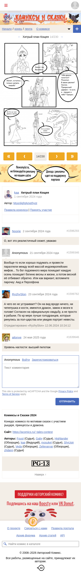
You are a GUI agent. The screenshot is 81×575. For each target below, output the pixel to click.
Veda (19, 446)
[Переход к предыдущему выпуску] (10, 94)
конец (18, 28)
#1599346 (73, 252)
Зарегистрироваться (45, 359)
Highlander (61, 438)
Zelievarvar (46, 446)
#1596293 (73, 230)
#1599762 (73, 293)
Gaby (39, 438)
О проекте (13, 528)
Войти (26, 359)
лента (28, 28)
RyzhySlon (19, 294)
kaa (23, 442)
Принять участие (41, 209)
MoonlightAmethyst (25, 203)
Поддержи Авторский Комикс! (40, 494)
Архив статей (47, 535)
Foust (20, 438)
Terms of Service (11, 394)
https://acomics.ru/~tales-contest (33, 432)
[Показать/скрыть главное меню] (6, 5)
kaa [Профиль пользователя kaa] (16, 192)
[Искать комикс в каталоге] (5, 544)
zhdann (8, 450)
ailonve (17, 337)
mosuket (46, 442)
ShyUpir (69, 442)
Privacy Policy (65, 391)
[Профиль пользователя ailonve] (7, 337)
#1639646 (73, 337)
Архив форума (25, 535)
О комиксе (43, 28)
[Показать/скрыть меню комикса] (69, 29)
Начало (7, 28)
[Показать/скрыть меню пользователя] (75, 5)
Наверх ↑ (40, 474)
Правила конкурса (16, 209)
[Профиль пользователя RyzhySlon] (7, 294)
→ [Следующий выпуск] (61, 36)
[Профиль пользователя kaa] (8, 194)
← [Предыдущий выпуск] (19, 36)
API (62, 535)
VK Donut (66, 503)
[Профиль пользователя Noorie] (7, 231)
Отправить (67, 401)
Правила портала (62, 528)
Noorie (16, 231)
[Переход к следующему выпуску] (40, 94)
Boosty (45, 503)
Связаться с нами (35, 528)
